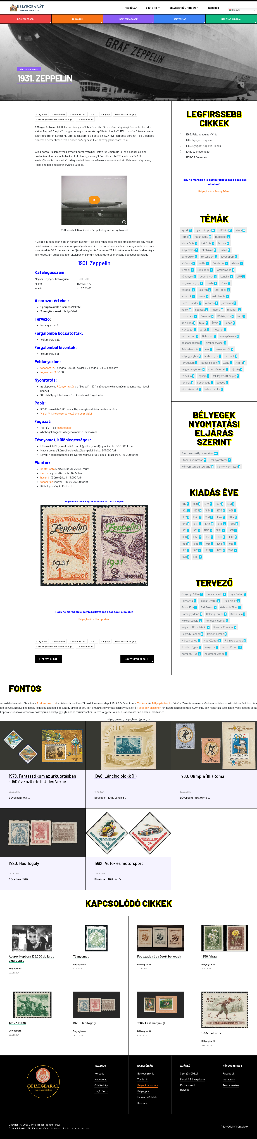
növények (187, 276)
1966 (208, 543)
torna (185, 236)
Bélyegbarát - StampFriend (94, 619)
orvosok (230, 356)
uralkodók (221, 289)
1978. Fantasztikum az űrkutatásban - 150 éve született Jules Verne (42, 778)
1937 (184, 517)
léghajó (106, 114)
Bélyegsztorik (25, 19)
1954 (219, 530)
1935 (219, 510)
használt (45, 477)
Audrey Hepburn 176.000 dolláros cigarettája (31, 958)
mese (202, 296)
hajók (185, 309)
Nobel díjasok (209, 362)
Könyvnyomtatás (227, 466)
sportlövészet (216, 369)
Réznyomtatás (86, 119)
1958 (195, 537)
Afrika (239, 362)
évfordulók (188, 256)
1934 (208, 510)
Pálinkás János (234, 640)
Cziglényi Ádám (191, 594)
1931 (94, 114)
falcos (44, 473)
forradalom (188, 362)
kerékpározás (228, 336)
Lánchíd (225, 276)
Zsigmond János (214, 653)
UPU (239, 276)
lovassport (227, 256)
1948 (207, 523)
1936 (231, 510)
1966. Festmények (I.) (151, 1023)
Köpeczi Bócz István (194, 627)
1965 (195, 543)
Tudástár (77, 19)
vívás (239, 230)
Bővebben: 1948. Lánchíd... (110, 797)
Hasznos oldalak (231, 19)
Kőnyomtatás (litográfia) (196, 466)
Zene (226, 362)
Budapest (221, 236)
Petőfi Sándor (190, 303)
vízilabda (187, 263)
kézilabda (187, 322)
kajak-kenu (201, 236)
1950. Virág (209, 956)
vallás (202, 263)
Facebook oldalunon (149, 707)
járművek (227, 303)
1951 (184, 530)
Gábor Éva (188, 607)
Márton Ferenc (215, 633)
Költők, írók (224, 316)
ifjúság (236, 369)
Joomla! (15, 1128)
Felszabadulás (190, 349)
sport (185, 230)
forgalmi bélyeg (190, 283)
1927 (218, 503)
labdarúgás (188, 243)
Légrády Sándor (191, 633)
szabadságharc (191, 342)
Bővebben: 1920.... (20, 879)
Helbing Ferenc (214, 614)
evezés (220, 382)
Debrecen (207, 336)
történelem (207, 256)
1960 (219, 537)
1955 (231, 530)
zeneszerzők (223, 349)
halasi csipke (212, 389)
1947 (196, 523)
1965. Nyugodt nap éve (199, 140)
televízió (187, 375)
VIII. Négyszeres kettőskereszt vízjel (55, 119)
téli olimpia (218, 296)
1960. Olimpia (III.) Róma (202, 776)
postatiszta (47, 468)
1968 (219, 543)
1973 (207, 550)
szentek (200, 309)
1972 (195, 550)
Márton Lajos (189, 640)
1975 (219, 550)
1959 (207, 537)
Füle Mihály (230, 600)
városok (186, 289)
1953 (206, 530)
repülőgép (203, 269)
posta (210, 283)
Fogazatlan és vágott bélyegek (159, 956)
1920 (195, 503)
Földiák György (208, 600)
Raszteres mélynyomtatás (197, 453)
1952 (195, 530)
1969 (231, 543)
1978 (184, 556)
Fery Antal (187, 600)
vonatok (187, 296)
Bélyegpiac (179, 19)
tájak (202, 322)
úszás (223, 250)
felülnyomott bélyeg (126, 114)
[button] (153, 7)
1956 (184, 537)
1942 (219, 517)
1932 (184, 510)
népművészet (190, 389)
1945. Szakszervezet (198, 151)
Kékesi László (190, 620)
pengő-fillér (59, 114)
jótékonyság (223, 269)
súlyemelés (188, 250)
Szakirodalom (46, 703)
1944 (231, 517)
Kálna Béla (236, 614)
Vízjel (43, 413)
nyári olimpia (203, 230)
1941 (207, 517)
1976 (231, 550)
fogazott (47, 367)
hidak (224, 283)
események (206, 276)
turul (240, 316)
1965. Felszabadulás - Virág (201, 134)
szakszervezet (215, 342)
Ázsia (214, 322)
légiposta (42, 114)
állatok (235, 263)
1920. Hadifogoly (24, 863)
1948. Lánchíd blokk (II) (115, 776)
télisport (232, 309)
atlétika (223, 230)
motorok (218, 329)
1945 (184, 523)
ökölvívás (207, 250)
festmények (211, 356)
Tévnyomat (81, 956)
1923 (206, 503)
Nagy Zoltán (211, 640)
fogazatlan (48, 372)
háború (216, 309)
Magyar (234, 10)
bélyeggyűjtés (190, 356)
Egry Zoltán (236, 594)
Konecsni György (215, 620)
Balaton (203, 289)
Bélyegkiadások (128, 19)
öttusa (222, 243)
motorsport (189, 336)
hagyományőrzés (192, 369)
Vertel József (230, 647)
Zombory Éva (189, 653)
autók (203, 329)
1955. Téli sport (212, 1033)
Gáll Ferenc (207, 607)
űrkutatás (218, 263)
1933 (196, 510)
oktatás (210, 303)
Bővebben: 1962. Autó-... (108, 879)
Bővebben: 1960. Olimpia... (195, 797)
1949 (220, 523)
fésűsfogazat (64, 427)
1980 (195, 556)
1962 (231, 537)
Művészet (187, 329)
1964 (184, 543)
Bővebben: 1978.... (19, 797)
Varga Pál (209, 647)
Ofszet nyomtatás (192, 459)
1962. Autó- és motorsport (118, 863)
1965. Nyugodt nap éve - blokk (203, 145)
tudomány (188, 316)
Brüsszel (206, 316)
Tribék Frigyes (190, 647)
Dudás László (214, 594)
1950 (232, 523)
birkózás (206, 243)
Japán (228, 322)
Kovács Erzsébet (223, 627)
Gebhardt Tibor (229, 607)
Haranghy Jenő (78, 114)
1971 (184, 550)
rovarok (186, 382)
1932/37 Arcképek (196, 157)
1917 (184, 503)
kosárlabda (203, 382)
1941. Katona (17, 1023)
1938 (195, 517)
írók (207, 349)
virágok (186, 269)
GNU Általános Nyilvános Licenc (39, 1128)
